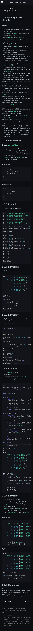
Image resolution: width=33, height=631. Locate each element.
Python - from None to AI (18, 2)
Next (27, 601)
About (12, 9)
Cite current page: (7, 615)
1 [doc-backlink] (3, 588)
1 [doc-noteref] (7, 24)
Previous (7, 601)
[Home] (6, 9)
